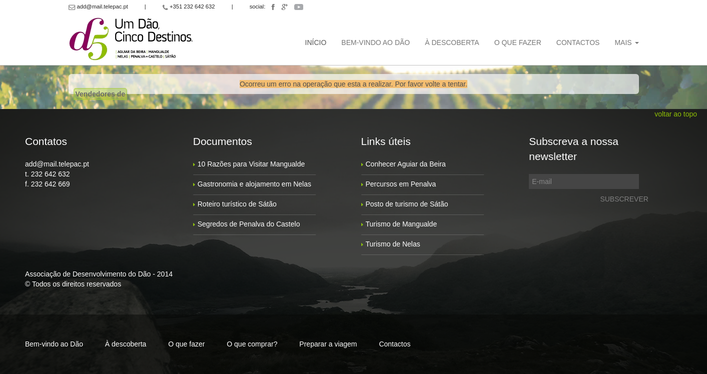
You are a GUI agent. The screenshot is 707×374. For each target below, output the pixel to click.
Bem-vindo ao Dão (375, 42)
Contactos (578, 42)
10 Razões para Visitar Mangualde (251, 164)
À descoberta (452, 42)
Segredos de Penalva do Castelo (249, 224)
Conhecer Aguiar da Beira (406, 164)
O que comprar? (252, 344)
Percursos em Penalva (401, 184)
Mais (626, 42)
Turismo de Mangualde (401, 224)
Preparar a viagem (328, 344)
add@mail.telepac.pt (57, 164)
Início (316, 42)
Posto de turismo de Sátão (407, 204)
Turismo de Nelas (393, 244)
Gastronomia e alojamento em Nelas (254, 184)
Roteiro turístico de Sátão (237, 204)
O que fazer (517, 42)
